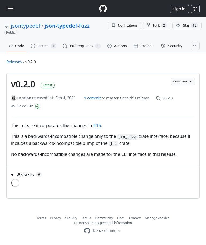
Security (71, 218)
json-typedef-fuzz (67, 25)
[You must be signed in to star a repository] (187, 25)
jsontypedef (26, 25)
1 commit (93, 97)
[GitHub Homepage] (87, 231)
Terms (41, 218)
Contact (135, 218)
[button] (103, 175)
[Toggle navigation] (10, 9)
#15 (97, 125)
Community (104, 218)
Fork (156, 25)
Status (86, 218)
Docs (121, 218)
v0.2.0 (30, 61)
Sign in (179, 8)
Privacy (55, 218)
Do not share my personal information (103, 223)
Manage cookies (157, 218)
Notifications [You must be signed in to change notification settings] (124, 25)
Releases (14, 61)
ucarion (24, 97)
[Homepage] (103, 8)
